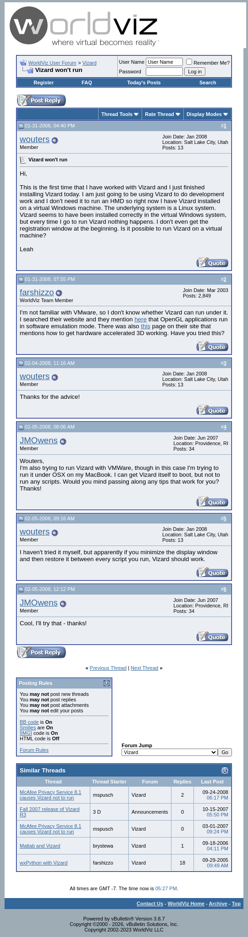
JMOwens (39, 440)
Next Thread (144, 668)
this (145, 326)
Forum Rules (34, 750)
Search (207, 82)
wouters (35, 139)
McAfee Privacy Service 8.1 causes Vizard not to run (51, 794)
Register (43, 82)
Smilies (28, 727)
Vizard (90, 63)
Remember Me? (208, 63)
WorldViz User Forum (52, 63)
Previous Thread (108, 668)
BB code (29, 722)
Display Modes (204, 114)
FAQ (87, 82)
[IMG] (26, 733)
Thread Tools (116, 114)
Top (236, 903)
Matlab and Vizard (40, 846)
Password (130, 71)
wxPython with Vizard (43, 862)
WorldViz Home (186, 903)
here (140, 319)
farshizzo (37, 292)
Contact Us (150, 903)
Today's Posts (143, 82)
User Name (132, 62)
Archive (218, 903)
